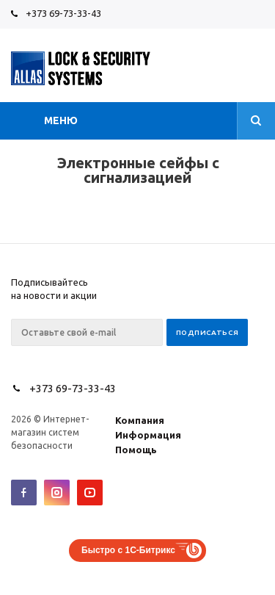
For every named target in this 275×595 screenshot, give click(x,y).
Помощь (136, 449)
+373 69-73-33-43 (63, 13)
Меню (61, 120)
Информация (148, 435)
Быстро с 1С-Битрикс (128, 550)
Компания (139, 420)
